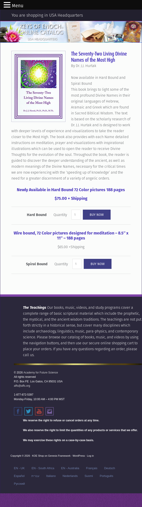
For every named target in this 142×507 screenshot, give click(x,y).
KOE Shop (38, 455)
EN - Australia (70, 468)
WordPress (79, 455)
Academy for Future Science (40, 372)
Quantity (60, 214)
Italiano (51, 476)
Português (106, 476)
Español (19, 476)
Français (91, 468)
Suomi (88, 476)
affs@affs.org (22, 385)
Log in (90, 455)
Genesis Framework (59, 455)
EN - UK (19, 468)
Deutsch (109, 468)
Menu (17, 6)
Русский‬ (19, 483)
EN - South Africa (43, 468)
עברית (35, 476)
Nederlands (70, 476)
